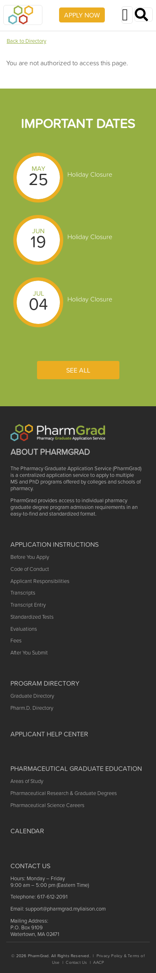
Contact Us (76, 962)
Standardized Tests (32, 617)
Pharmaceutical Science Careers (47, 805)
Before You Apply (29, 557)
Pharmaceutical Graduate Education (76, 768)
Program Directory (44, 683)
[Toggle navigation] (127, 15)
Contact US (30, 866)
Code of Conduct (29, 569)
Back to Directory (26, 41)
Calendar (27, 831)
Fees (16, 641)
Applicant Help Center (49, 734)
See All (78, 370)
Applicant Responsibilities (39, 581)
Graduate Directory (32, 696)
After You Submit (29, 653)
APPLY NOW (82, 15)
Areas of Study (26, 781)
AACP (98, 962)
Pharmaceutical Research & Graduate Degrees (63, 793)
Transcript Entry (28, 605)
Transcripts (22, 593)
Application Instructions (54, 544)
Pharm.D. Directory (31, 708)
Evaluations (23, 629)
